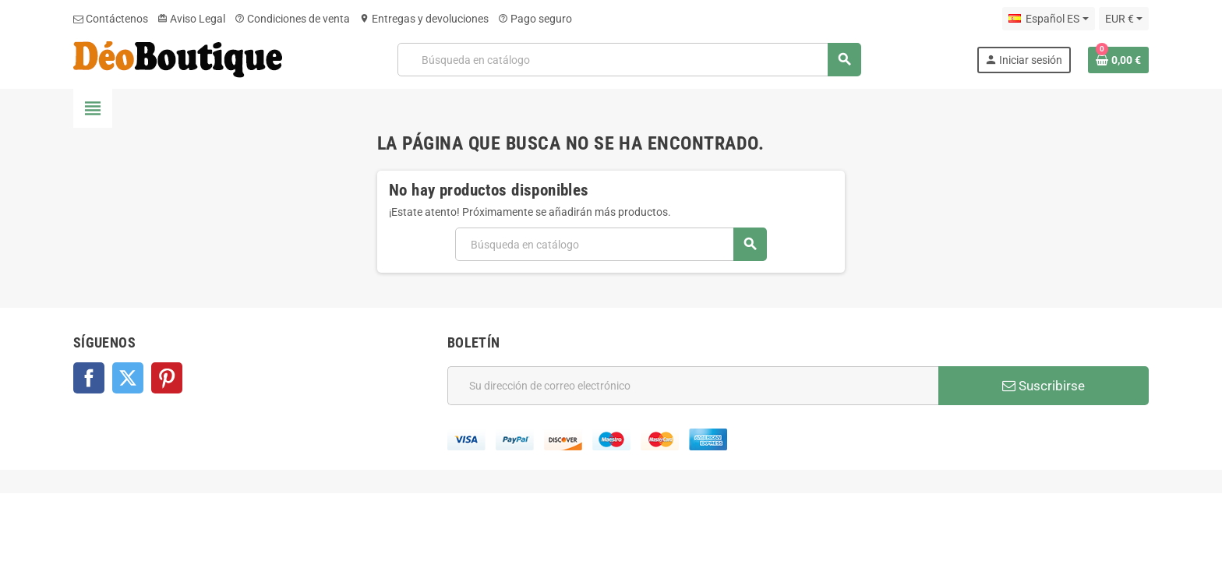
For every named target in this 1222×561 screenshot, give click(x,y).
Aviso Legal (191, 18)
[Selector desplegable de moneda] (1124, 18)
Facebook (88, 377)
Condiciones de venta (292, 18)
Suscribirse (1043, 385)
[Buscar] (628, 59)
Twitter (127, 377)
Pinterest (166, 377)
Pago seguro (535, 18)
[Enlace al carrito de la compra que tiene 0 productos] (1118, 60)
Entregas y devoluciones (424, 18)
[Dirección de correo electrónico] (692, 385)
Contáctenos (110, 18)
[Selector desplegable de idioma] (1048, 18)
